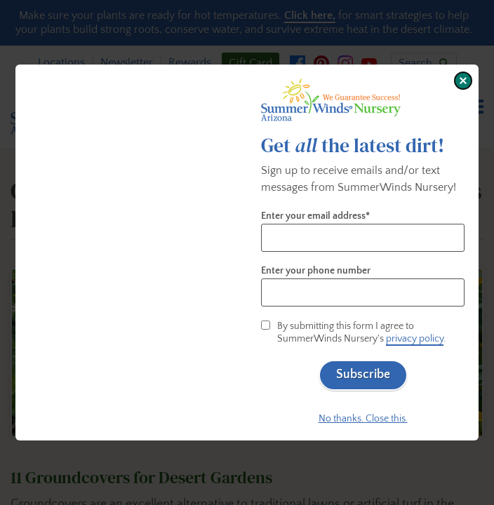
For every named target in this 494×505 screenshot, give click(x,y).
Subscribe (363, 375)
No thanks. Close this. (363, 419)
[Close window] (463, 80)
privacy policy (414, 338)
